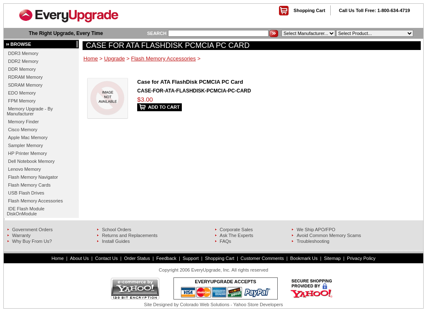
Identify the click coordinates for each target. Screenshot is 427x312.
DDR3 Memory (23, 53)
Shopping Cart (309, 10)
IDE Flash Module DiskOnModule (25, 211)
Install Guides (116, 241)
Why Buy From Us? (32, 241)
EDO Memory (22, 92)
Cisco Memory (22, 129)
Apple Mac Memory (28, 137)
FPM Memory (21, 100)
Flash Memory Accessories (35, 200)
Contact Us (106, 258)
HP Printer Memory (27, 153)
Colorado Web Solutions (204, 304)
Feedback (166, 258)
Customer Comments (262, 258)
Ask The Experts (237, 235)
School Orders (116, 229)
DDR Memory (22, 69)
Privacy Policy (361, 258)
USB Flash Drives (26, 192)
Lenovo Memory (24, 169)
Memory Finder (23, 121)
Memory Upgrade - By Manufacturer (30, 111)
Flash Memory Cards (29, 184)
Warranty (21, 235)
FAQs (225, 241)
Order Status (137, 258)
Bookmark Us (304, 258)
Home (90, 58)
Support (191, 258)
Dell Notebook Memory (31, 161)
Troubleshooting (312, 241)
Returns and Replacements (129, 235)
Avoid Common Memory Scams (328, 235)
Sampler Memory (25, 145)
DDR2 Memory (23, 61)
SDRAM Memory (25, 84)
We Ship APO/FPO (315, 229)
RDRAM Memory (25, 77)
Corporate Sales (236, 229)
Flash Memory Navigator (33, 177)
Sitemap (332, 258)
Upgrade (114, 58)
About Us (79, 258)
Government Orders (32, 229)
